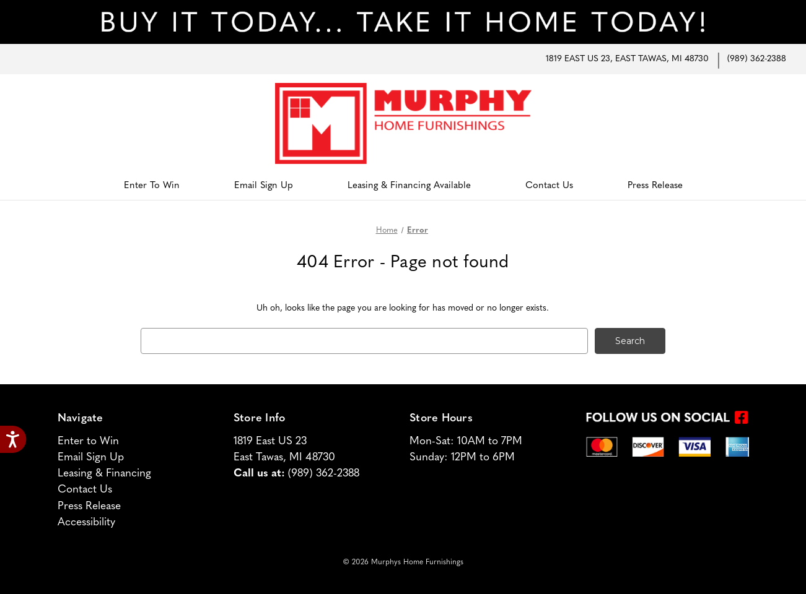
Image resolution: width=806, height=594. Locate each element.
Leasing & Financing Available (409, 186)
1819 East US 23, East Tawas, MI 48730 (627, 59)
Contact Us (549, 186)
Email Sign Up (263, 186)
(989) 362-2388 (756, 59)
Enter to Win (152, 186)
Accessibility (86, 522)
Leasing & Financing (104, 473)
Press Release (655, 186)
